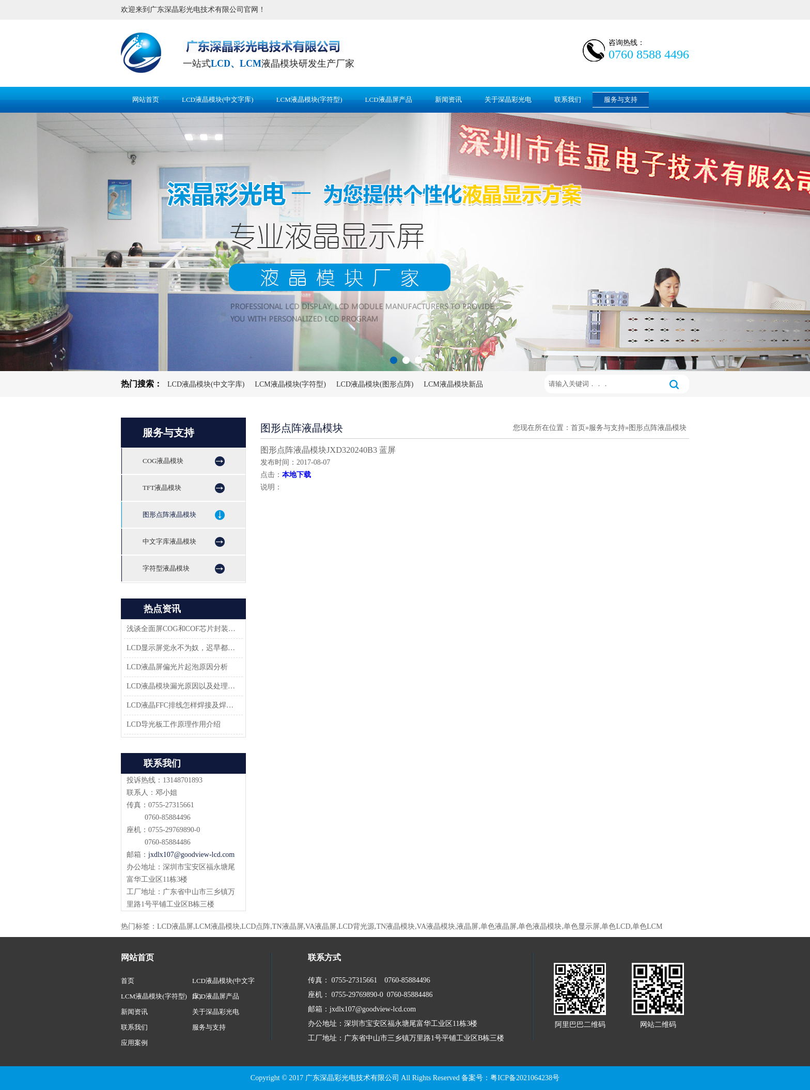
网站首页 (145, 99)
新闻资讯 (448, 99)
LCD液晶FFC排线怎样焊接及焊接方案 (182, 705)
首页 (578, 428)
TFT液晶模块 (162, 488)
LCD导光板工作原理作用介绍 (174, 724)
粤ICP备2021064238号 (524, 1078)
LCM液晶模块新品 (453, 384)
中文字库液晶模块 (169, 541)
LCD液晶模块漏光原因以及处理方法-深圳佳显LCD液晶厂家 (182, 686)
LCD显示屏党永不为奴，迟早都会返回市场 (182, 648)
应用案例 (134, 1043)
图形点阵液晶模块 (169, 514)
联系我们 (567, 99)
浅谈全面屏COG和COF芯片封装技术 (182, 629)
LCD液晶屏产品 (388, 99)
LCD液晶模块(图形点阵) (374, 384)
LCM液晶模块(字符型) (309, 99)
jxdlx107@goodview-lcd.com (191, 854)
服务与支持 (620, 99)
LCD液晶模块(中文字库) (218, 99)
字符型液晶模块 (166, 568)
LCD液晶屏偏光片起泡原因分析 (177, 667)
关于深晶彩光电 (508, 99)
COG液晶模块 (163, 461)
